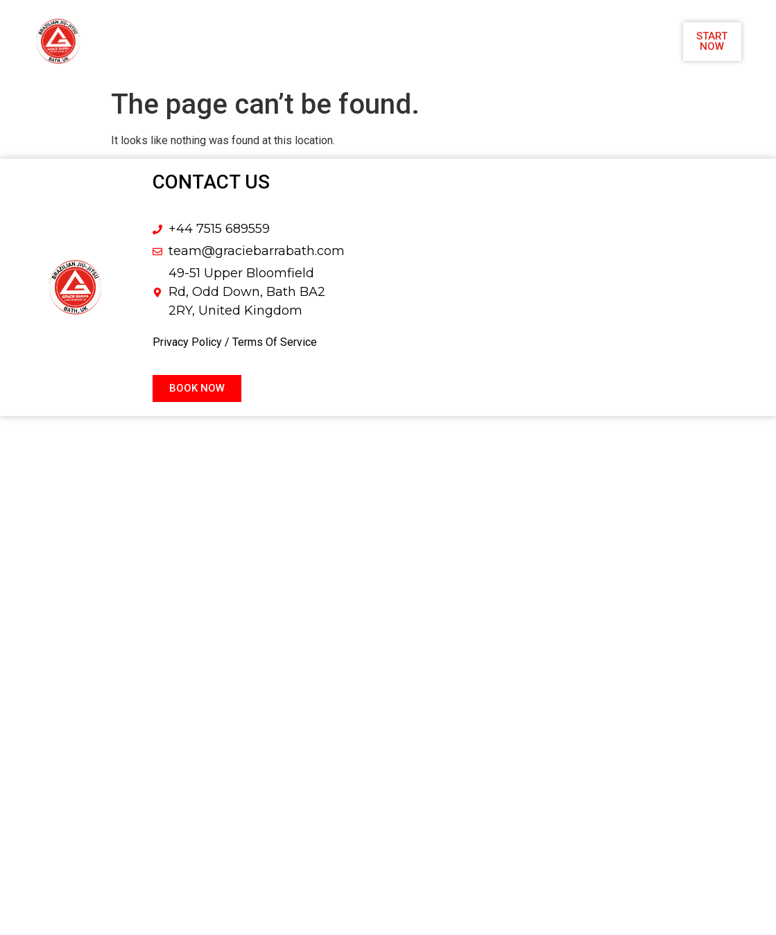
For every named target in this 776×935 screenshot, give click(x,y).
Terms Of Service (274, 342)
